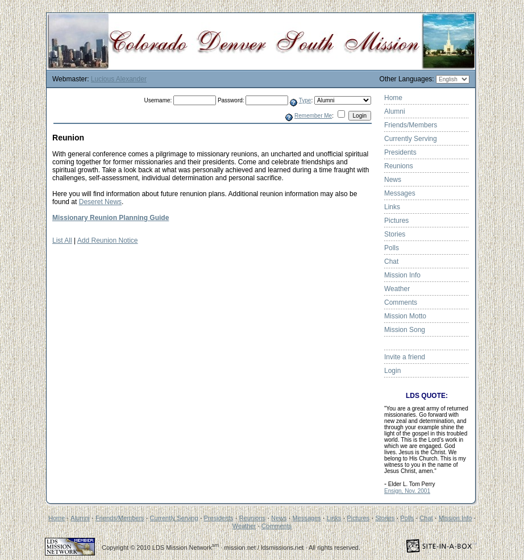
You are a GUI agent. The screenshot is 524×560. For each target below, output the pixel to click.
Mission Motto (405, 316)
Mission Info (402, 275)
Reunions (398, 166)
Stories (394, 234)
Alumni (394, 111)
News (392, 180)
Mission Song (404, 330)
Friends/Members (410, 125)
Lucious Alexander (119, 79)
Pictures (396, 221)
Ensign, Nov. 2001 (407, 491)
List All (62, 240)
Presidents (400, 152)
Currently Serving (410, 139)
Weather (397, 289)
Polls (391, 248)
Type (305, 100)
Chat (391, 262)
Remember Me (313, 116)
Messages (399, 193)
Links (392, 207)
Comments (400, 302)
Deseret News (100, 202)
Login (392, 371)
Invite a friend (404, 357)
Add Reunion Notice (107, 240)
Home (393, 98)
